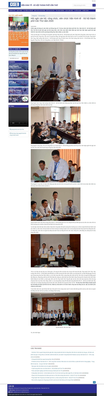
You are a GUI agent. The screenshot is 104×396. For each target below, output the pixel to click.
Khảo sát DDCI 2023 (14, 13)
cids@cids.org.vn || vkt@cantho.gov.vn (21, 392)
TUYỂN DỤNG (77, 10)
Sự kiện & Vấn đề (28, 10)
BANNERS (12, 62)
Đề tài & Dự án (50, 10)
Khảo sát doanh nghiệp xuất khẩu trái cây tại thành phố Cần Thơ (47, 370)
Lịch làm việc (69, 10)
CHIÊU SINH (85, 10)
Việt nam (94, 1)
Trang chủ (12, 10)
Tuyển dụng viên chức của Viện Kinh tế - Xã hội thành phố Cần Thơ (48, 368)
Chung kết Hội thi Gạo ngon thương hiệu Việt (43, 359)
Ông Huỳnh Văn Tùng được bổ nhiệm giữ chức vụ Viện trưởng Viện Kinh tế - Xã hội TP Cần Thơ (55, 377)
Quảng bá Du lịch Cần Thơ (17, 129)
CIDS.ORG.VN (23, 394)
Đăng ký (25, 58)
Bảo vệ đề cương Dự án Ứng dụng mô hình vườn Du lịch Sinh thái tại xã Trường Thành (53, 380)
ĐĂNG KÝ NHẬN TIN (15, 49)
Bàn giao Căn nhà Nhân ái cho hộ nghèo (42, 366)
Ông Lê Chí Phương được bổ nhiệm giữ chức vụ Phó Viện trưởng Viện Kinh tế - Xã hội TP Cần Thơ (56, 375)
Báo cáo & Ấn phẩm (39, 10)
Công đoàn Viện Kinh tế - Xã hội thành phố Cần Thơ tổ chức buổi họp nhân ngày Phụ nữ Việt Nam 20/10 (57, 373)
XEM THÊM (24, 42)
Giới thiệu (19, 10)
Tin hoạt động (60, 10)
